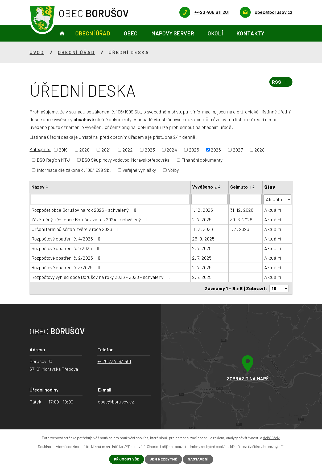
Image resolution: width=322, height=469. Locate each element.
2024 (172, 150)
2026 (216, 150)
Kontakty (250, 33)
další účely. (271, 437)
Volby (173, 170)
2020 (84, 150)
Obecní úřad (92, 33)
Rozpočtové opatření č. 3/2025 (66, 267)
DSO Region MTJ (53, 160)
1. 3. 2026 (239, 229)
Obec (131, 33)
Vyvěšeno (204, 187)
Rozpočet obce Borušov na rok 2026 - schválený (84, 210)
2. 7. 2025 (202, 219)
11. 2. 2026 (202, 229)
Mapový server (172, 33)
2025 (194, 150)
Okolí (215, 33)
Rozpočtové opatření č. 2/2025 (66, 258)
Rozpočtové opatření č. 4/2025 (66, 239)
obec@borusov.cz (116, 401)
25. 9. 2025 (203, 239)
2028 (259, 150)
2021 (106, 150)
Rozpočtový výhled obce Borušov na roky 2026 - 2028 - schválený (102, 277)
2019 (63, 150)
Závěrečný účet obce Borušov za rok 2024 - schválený (90, 219)
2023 (150, 150)
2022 (127, 150)
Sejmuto (240, 187)
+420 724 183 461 (114, 361)
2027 (238, 150)
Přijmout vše (126, 459)
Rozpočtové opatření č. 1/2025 (66, 248)
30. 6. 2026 (241, 219)
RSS (281, 82)
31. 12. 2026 (241, 210)
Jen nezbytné (163, 459)
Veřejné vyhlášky (139, 170)
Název (37, 187)
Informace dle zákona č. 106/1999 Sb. (74, 170)
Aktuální (272, 210)
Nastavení (198, 459)
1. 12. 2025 (202, 210)
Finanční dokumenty (201, 160)
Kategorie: (40, 149)
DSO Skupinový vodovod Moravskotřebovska (126, 160)
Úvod (62, 33)
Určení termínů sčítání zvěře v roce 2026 (76, 229)
